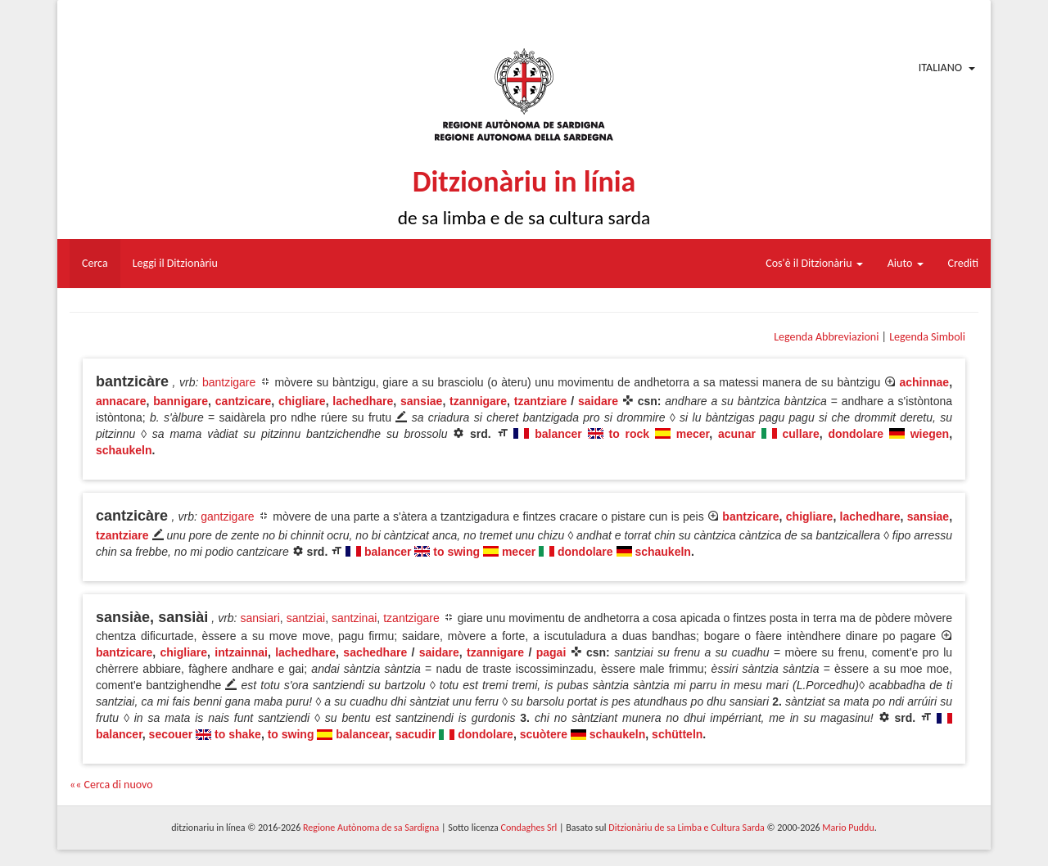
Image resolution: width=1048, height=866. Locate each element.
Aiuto (906, 263)
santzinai (354, 618)
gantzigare (227, 516)
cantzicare (243, 401)
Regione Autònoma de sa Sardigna (371, 827)
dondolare (855, 433)
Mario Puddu (848, 827)
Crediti (963, 263)
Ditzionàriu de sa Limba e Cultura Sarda (686, 827)
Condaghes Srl (528, 827)
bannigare (180, 401)
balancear (362, 734)
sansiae (421, 401)
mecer (692, 433)
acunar (737, 433)
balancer (558, 433)
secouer (171, 734)
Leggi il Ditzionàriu (175, 263)
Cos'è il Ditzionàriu (814, 263)
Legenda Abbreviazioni (826, 337)
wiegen (929, 433)
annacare (121, 401)
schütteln (677, 734)
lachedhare (362, 401)
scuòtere (543, 734)
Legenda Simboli (927, 337)
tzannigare (478, 401)
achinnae (924, 382)
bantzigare (228, 382)
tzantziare (540, 401)
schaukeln (123, 450)
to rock (628, 433)
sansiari (260, 618)
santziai (306, 618)
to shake (238, 734)
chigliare (302, 401)
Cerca (95, 263)
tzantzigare (411, 618)
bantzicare (750, 516)
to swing (456, 551)
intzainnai (241, 652)
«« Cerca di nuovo (111, 785)
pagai (551, 652)
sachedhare (375, 652)
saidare (598, 401)
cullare (801, 433)
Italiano (940, 67)
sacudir (415, 734)
